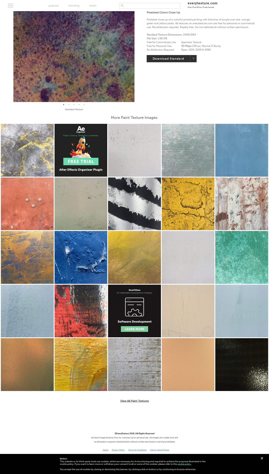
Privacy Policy (118, 450)
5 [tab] (84, 104)
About (105, 450)
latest (92, 5)
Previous (11, 56)
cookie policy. (184, 464)
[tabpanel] (73, 56)
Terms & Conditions (137, 450)
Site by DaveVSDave (159, 450)
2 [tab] (69, 104)
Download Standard (168, 59)
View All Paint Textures (134, 401)
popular (54, 5)
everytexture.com (202, 4)
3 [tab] (74, 104)
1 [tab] (63, 104)
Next (137, 56)
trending (74, 5)
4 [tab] (79, 104)
